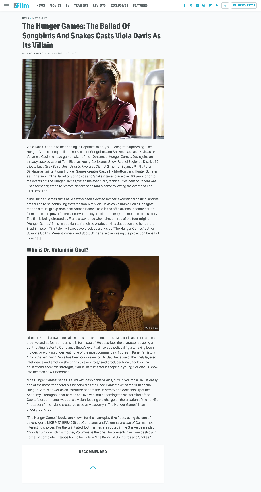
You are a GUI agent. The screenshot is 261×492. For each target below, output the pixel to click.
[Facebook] (184, 6)
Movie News (39, 18)
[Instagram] (204, 6)
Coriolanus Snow (103, 161)
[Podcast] (225, 5)
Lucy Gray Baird (49, 166)
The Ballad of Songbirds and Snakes (97, 152)
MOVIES (55, 5)
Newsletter (244, 5)
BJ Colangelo (34, 53)
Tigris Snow (39, 176)
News (25, 18)
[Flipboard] (210, 6)
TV (67, 5)
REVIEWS (99, 5)
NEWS (40, 5)
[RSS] (217, 6)
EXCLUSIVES (119, 5)
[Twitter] (191, 6)
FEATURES (140, 5)
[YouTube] (197, 6)
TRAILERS (81, 5)
